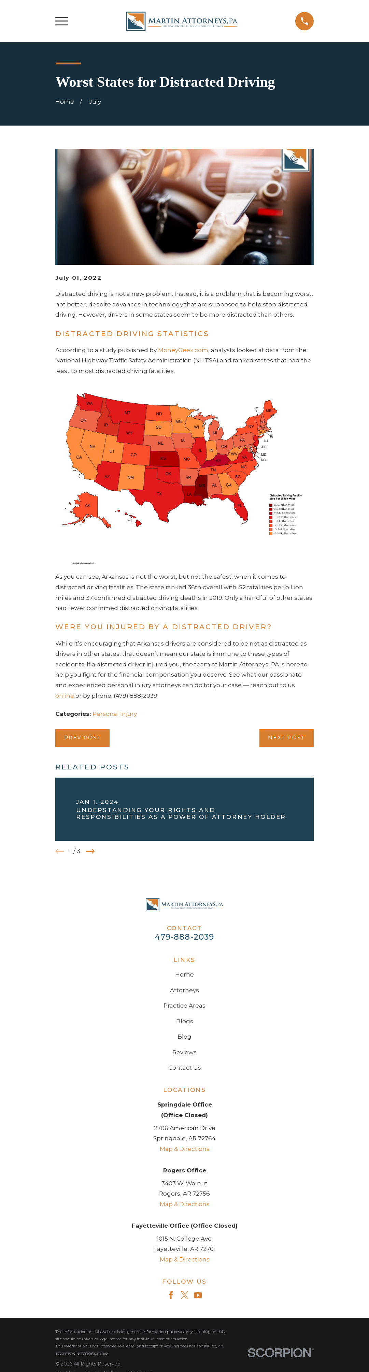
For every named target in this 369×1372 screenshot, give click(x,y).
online (64, 695)
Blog (184, 1036)
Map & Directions (185, 1148)
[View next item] (90, 851)
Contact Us (184, 1067)
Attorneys (184, 990)
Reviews (184, 1052)
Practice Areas (184, 1005)
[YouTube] (198, 1295)
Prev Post (82, 738)
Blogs (184, 1021)
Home (184, 974)
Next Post (286, 738)
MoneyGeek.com (183, 350)
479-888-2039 (184, 937)
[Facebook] (171, 1295)
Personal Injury (115, 713)
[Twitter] (185, 1295)
